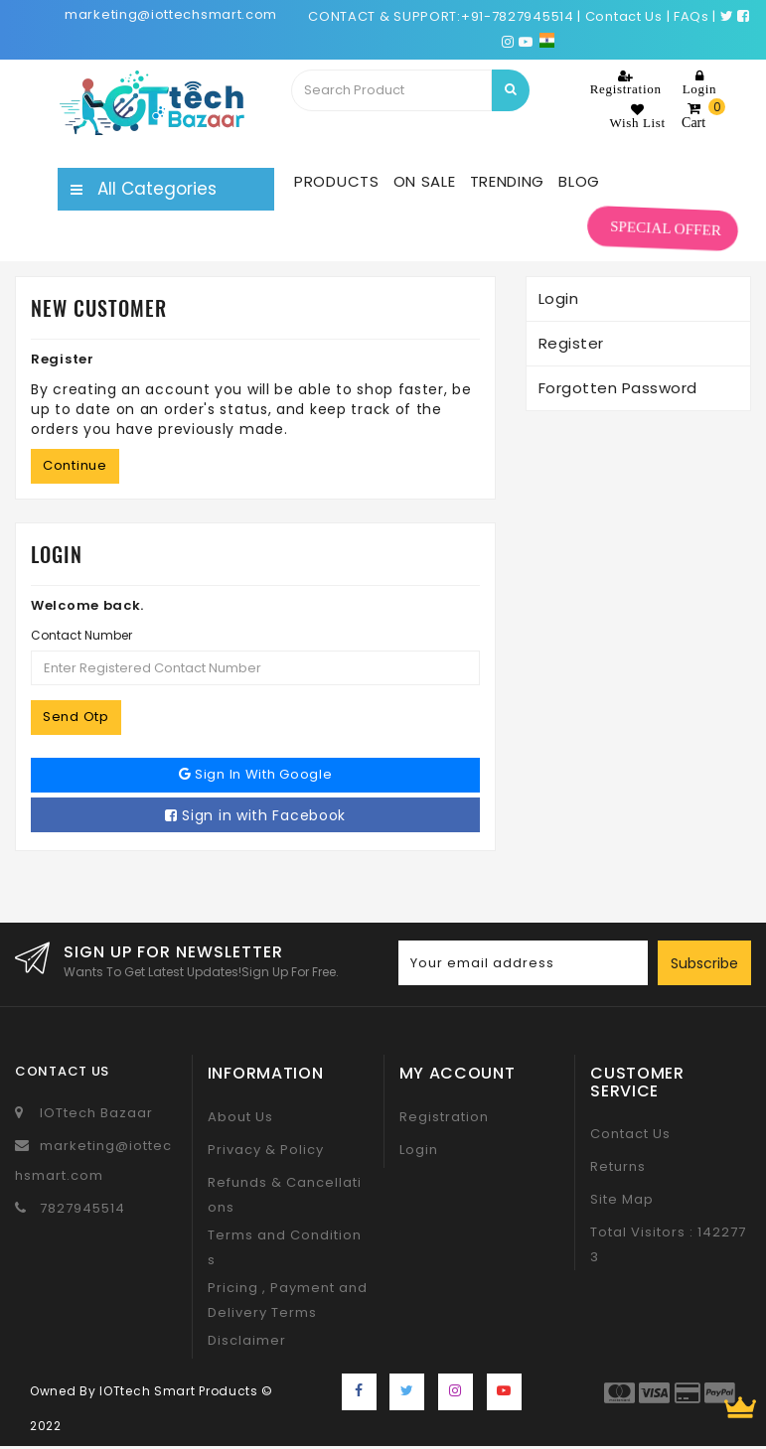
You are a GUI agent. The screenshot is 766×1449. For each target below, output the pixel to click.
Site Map (622, 1199)
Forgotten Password (617, 387)
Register (571, 343)
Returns (618, 1166)
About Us (240, 1116)
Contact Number (81, 635)
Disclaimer (247, 1340)
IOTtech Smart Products (178, 1390)
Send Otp (76, 716)
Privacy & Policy (266, 1149)
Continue (75, 465)
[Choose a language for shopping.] (546, 41)
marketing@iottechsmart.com (171, 14)
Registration (444, 1116)
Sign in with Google (256, 774)
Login (558, 298)
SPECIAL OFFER (666, 229)
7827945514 (82, 1208)
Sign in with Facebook (255, 815)
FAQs (691, 16)
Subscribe (704, 963)
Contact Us (630, 1133)
